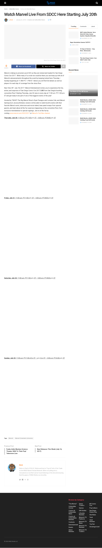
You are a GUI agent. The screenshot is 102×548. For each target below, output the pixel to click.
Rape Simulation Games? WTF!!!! (80, 42)
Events (71, 527)
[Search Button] (97, 3)
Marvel (11, 438)
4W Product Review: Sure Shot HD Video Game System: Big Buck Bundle (88, 34)
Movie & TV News (83, 522)
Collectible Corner (14, 9)
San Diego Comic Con (93, 511)
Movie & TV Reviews (83, 526)
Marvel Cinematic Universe (24, 438)
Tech (91, 517)
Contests (72, 522)
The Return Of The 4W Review (79, 91)
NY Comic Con (92, 504)
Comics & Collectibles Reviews (73, 518)
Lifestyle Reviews (82, 514)
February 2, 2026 (75, 94)
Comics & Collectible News (27, 9)
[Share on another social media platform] (63, 66)
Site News (92, 515)
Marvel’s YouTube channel (41, 113)
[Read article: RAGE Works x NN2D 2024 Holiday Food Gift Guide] (74, 121)
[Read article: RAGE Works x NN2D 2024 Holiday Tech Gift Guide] (74, 102)
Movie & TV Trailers (83, 531)
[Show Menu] (5, 3)
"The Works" (73, 504)
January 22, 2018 (21, 20)
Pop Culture (93, 508)
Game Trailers (81, 504)
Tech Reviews (92, 521)
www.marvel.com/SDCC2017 (20, 113)
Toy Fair (92, 524)
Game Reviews (71, 531)
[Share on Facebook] (23, 66)
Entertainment (73, 525)
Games (81, 508)
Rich (11, 20)
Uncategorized (94, 527)
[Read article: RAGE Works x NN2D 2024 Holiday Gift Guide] (74, 111)
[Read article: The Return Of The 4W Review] (83, 85)
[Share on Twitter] (48, 66)
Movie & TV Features (83, 518)
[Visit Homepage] (51, 3)
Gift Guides (82, 511)
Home (5, 9)
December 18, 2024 (85, 104)
